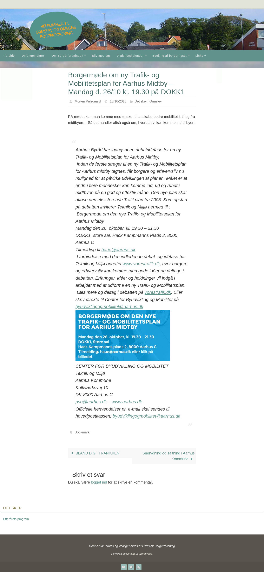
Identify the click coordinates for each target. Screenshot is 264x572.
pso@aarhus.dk (91, 401)
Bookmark (82, 432)
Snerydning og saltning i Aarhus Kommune (169, 456)
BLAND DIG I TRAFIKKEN (94, 453)
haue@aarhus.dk (118, 249)
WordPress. (146, 553)
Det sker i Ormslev (148, 101)
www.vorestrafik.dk (141, 263)
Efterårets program (16, 519)
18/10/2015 (118, 101)
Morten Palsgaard (88, 101)
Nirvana (131, 553)
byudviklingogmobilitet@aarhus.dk (109, 306)
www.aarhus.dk (127, 401)
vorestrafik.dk (158, 292)
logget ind (99, 482)
